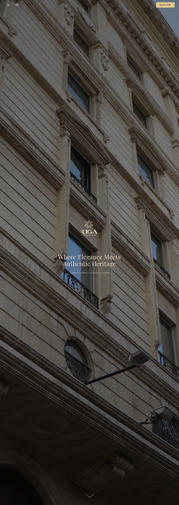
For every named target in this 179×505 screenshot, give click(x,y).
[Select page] (8, 5)
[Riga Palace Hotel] (89, 229)
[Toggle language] (17, 5)
